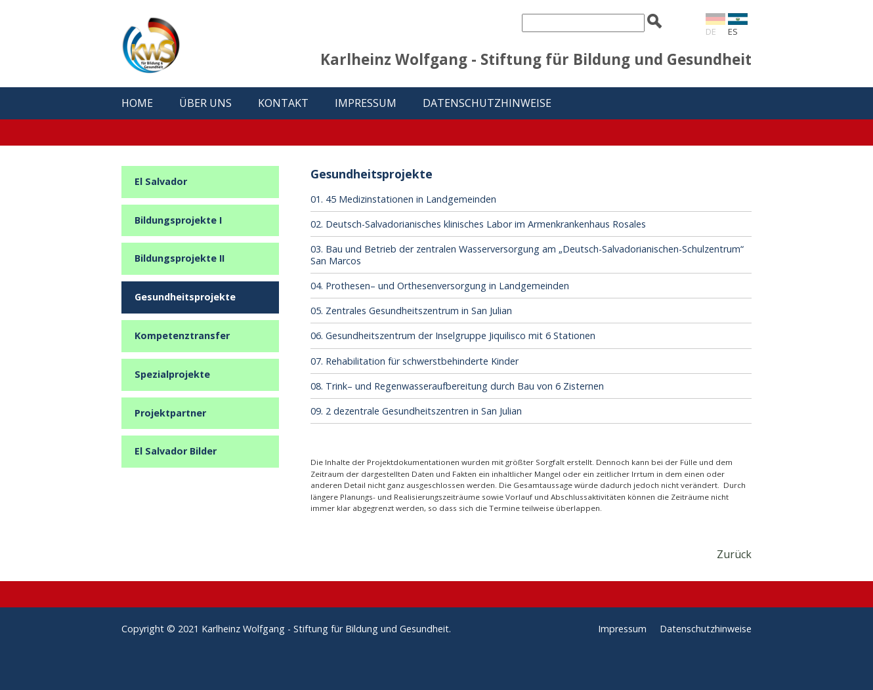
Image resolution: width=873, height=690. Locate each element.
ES (733, 31)
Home (137, 103)
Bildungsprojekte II (179, 258)
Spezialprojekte (172, 374)
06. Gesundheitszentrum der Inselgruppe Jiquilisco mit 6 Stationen (452, 335)
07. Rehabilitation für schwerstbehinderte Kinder (414, 361)
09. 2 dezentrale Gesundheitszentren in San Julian (416, 411)
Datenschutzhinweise (487, 103)
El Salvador (161, 181)
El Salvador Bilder (176, 451)
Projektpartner (170, 413)
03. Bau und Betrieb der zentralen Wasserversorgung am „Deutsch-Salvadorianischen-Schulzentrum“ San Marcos (527, 254)
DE (711, 31)
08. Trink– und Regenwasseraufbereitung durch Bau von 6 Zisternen (457, 386)
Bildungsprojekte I (178, 220)
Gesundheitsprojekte (185, 297)
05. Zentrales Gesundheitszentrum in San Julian (411, 310)
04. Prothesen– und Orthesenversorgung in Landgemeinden (439, 285)
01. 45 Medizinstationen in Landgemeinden (403, 199)
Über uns (205, 103)
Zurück (734, 554)
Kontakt (283, 103)
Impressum (365, 103)
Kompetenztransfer (182, 335)
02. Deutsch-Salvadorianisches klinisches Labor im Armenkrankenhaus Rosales (478, 224)
